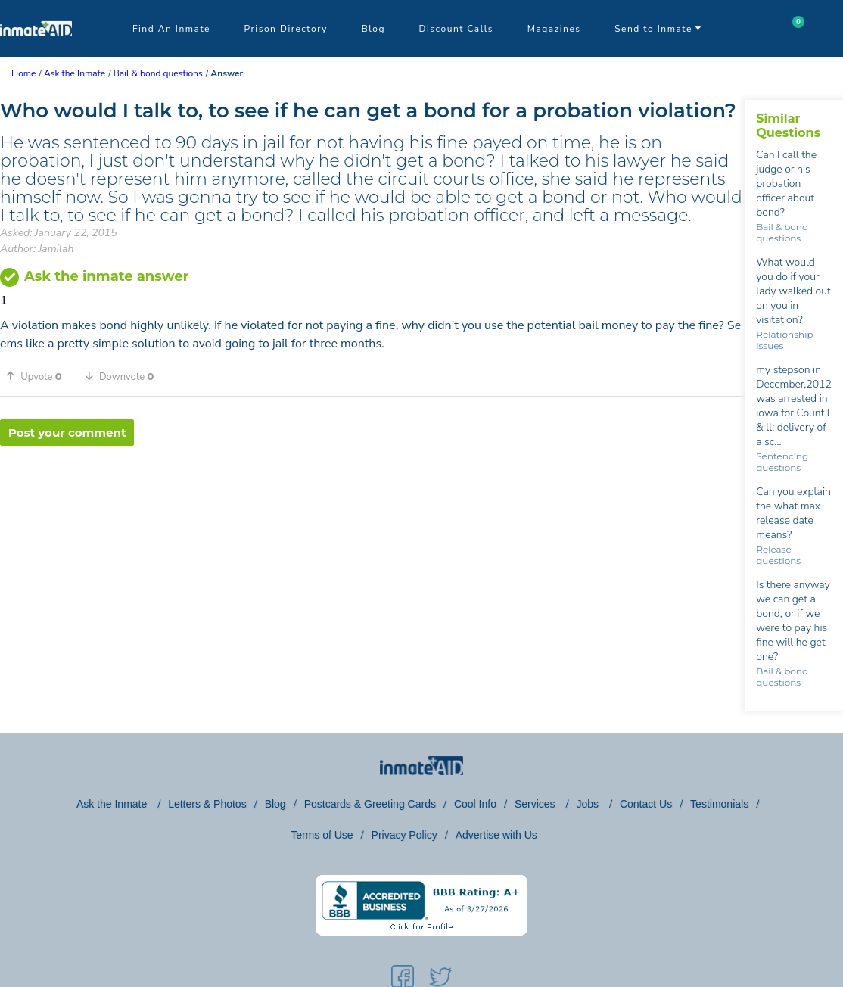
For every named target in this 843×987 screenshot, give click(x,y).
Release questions (778, 554)
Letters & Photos (207, 804)
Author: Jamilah (36, 248)
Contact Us (646, 804)
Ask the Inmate (113, 804)
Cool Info (475, 804)
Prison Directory (286, 29)
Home (23, 73)
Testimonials (719, 804)
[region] (372, 495)
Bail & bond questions (782, 232)
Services (536, 804)
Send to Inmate (658, 29)
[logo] (36, 53)
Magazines (554, 29)
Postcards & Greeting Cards (370, 804)
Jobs (588, 804)
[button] (39, 376)
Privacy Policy (404, 835)
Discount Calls (456, 29)
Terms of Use (322, 835)
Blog (373, 29)
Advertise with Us (496, 835)
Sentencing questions (782, 461)
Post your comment (67, 432)
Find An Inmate (171, 29)
